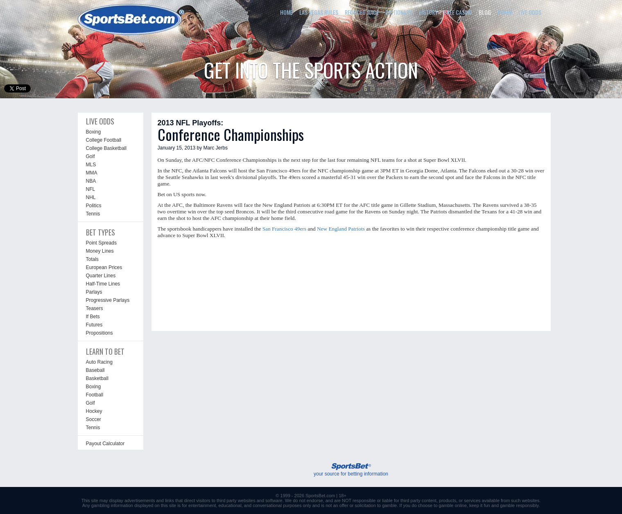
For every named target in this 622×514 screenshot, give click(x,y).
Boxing (93, 132)
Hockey (94, 411)
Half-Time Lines (103, 284)
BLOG (485, 12)
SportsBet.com (320, 495)
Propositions (99, 333)
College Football (104, 140)
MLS (91, 165)
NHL (91, 197)
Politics (94, 205)
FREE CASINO (458, 12)
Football (95, 395)
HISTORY (428, 12)
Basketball (97, 378)
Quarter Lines (101, 276)
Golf (90, 156)
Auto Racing (99, 362)
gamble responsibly (519, 505)
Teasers (94, 308)
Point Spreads (101, 243)
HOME (286, 12)
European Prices (104, 267)
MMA (91, 173)
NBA (91, 181)
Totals (92, 259)
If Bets (93, 316)
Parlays (94, 292)
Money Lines (100, 251)
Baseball (95, 370)
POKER (505, 12)
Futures (94, 325)
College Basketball (106, 148)
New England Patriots (341, 229)
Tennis (93, 214)
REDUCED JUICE (362, 12)
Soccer (93, 419)
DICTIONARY (398, 12)
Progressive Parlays (108, 300)
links (169, 500)
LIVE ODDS (529, 12)
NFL (90, 189)
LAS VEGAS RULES (318, 12)
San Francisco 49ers (284, 229)
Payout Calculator (105, 443)
